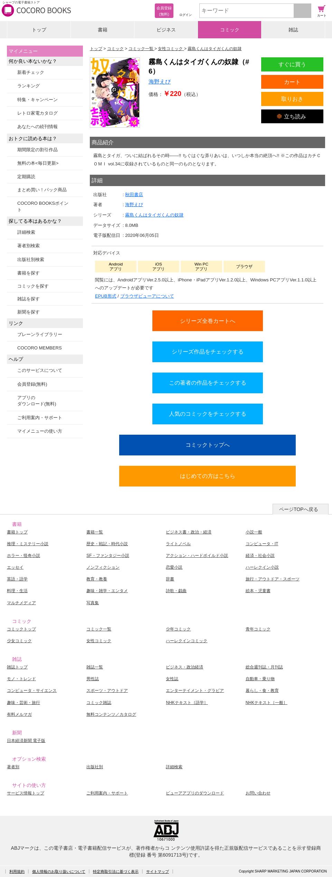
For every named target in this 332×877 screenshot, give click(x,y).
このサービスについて (39, 370)
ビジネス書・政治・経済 (188, 532)
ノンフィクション (103, 567)
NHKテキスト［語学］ (187, 702)
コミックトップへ (208, 445)
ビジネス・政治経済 (184, 667)
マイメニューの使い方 (39, 431)
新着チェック (30, 72)
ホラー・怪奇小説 (23, 555)
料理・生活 (17, 590)
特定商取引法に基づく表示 (116, 871)
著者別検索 (28, 245)
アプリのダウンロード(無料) (36, 400)
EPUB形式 (105, 296)
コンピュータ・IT (262, 543)
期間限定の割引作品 (37, 149)
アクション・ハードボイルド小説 (197, 555)
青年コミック (258, 629)
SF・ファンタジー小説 (107, 555)
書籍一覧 (94, 532)
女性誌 (172, 678)
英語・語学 (17, 579)
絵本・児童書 (258, 590)
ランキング (28, 85)
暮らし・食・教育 (262, 690)
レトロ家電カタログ (37, 113)
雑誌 (293, 29)
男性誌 (92, 678)
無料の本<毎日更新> (37, 163)
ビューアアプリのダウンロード (195, 793)
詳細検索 (26, 232)
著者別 (13, 766)
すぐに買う (292, 64)
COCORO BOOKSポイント (42, 206)
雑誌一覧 (94, 667)
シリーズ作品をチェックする (208, 351)
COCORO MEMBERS (39, 347)
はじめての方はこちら (207, 476)
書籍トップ (17, 532)
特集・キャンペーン (37, 99)
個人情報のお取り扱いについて (58, 871)
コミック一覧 (98, 629)
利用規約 (17, 871)
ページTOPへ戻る (298, 509)
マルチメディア (21, 602)
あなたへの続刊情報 (37, 126)
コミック (229, 29)
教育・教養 (96, 579)
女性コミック (98, 640)
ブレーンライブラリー (39, 334)
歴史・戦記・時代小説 (107, 543)
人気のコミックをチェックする (207, 414)
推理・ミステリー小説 (27, 543)
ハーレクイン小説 (262, 567)
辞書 (170, 579)
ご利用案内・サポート (39, 417)
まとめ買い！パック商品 (42, 189)
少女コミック (19, 640)
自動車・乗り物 (260, 678)
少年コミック (178, 629)
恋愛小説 (174, 567)
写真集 (92, 602)
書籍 (102, 29)
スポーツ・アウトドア (107, 690)
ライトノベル (178, 543)
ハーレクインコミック (186, 640)
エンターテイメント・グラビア (195, 690)
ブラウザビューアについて (147, 296)
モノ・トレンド (21, 678)
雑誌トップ (17, 667)
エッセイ (15, 567)
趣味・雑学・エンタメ (107, 590)
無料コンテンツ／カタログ (111, 714)
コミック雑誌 (98, 702)
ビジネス (166, 29)
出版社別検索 (30, 259)
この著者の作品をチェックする (207, 382)
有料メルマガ (19, 714)
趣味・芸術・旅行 (23, 702)
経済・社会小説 (260, 555)
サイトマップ (157, 871)
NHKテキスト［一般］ (266, 702)
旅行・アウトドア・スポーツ (273, 579)
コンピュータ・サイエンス (32, 690)
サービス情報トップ (25, 793)
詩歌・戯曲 (176, 590)
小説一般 (254, 532)
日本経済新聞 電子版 (26, 740)
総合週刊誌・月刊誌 (264, 667)
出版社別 (94, 766)
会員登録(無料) (32, 384)
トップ (39, 29)
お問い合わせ (258, 793)
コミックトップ (21, 629)
